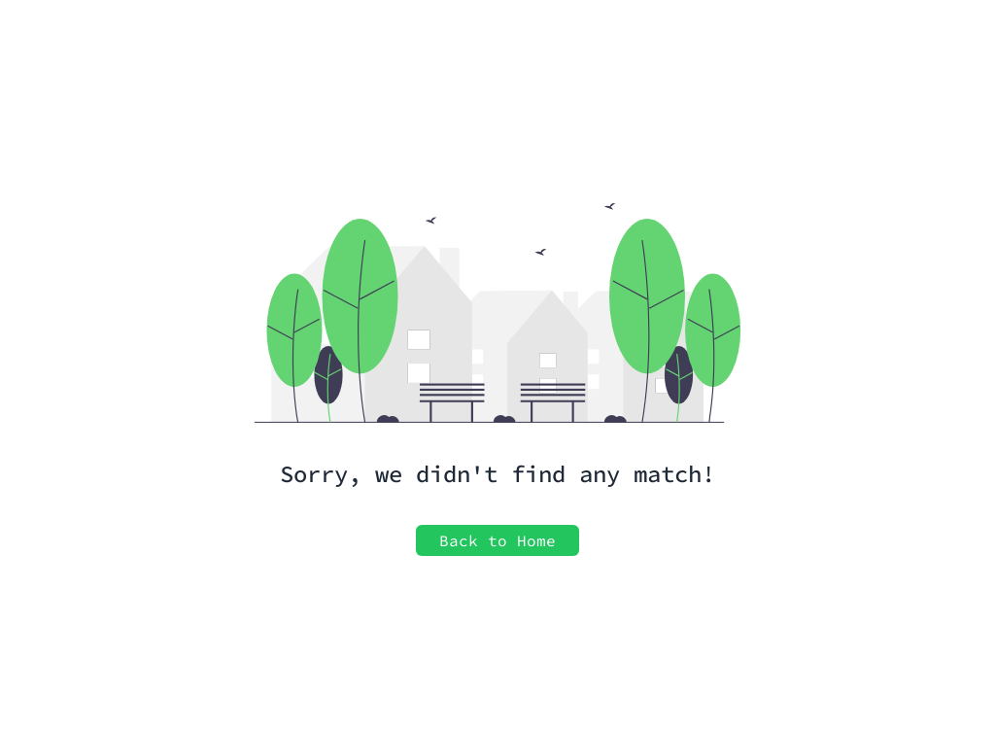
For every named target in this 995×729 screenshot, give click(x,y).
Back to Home (497, 540)
